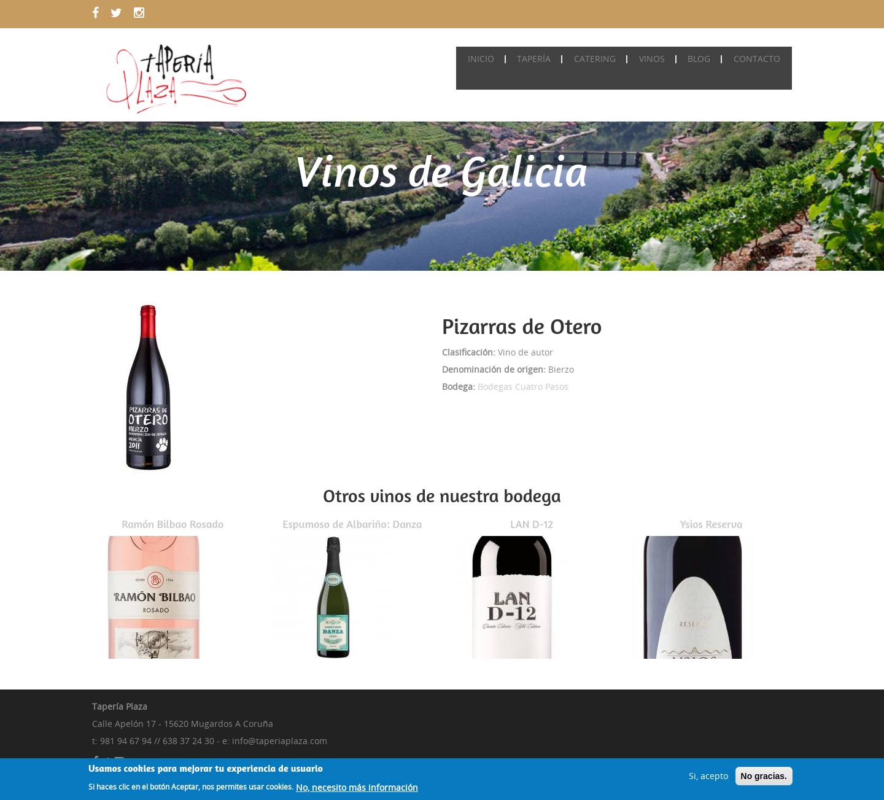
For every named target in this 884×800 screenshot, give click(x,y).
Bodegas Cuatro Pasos (523, 386)
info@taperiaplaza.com (279, 741)
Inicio (493, 58)
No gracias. (764, 778)
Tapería (544, 58)
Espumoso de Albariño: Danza (352, 523)
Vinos (657, 58)
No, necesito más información (357, 789)
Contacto (758, 58)
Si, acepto (708, 777)
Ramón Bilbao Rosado (172, 523)
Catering (603, 58)
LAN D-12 (531, 523)
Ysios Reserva (711, 523)
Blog (702, 58)
